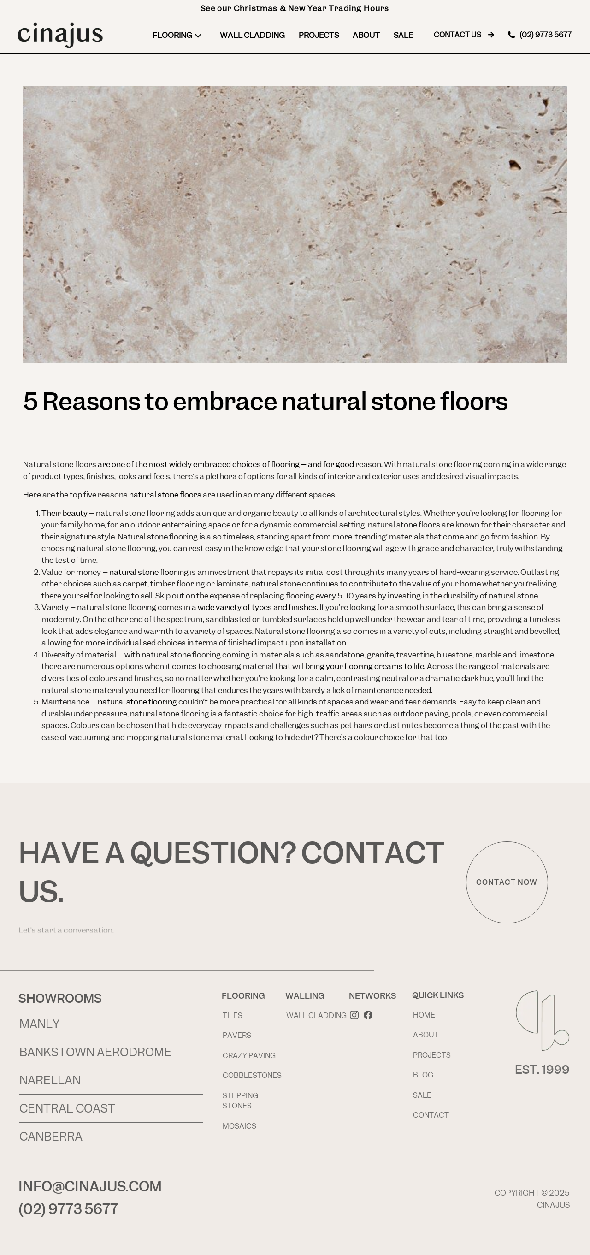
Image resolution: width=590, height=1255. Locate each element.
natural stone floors (165, 495)
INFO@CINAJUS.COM (90, 1186)
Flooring (179, 35)
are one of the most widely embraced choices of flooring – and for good (226, 464)
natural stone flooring (149, 572)
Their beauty (64, 513)
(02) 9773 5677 (68, 1209)
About (366, 35)
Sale (403, 35)
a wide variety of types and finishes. (255, 607)
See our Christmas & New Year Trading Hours (295, 8)
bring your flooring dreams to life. (366, 666)
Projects (319, 35)
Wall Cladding (252, 35)
